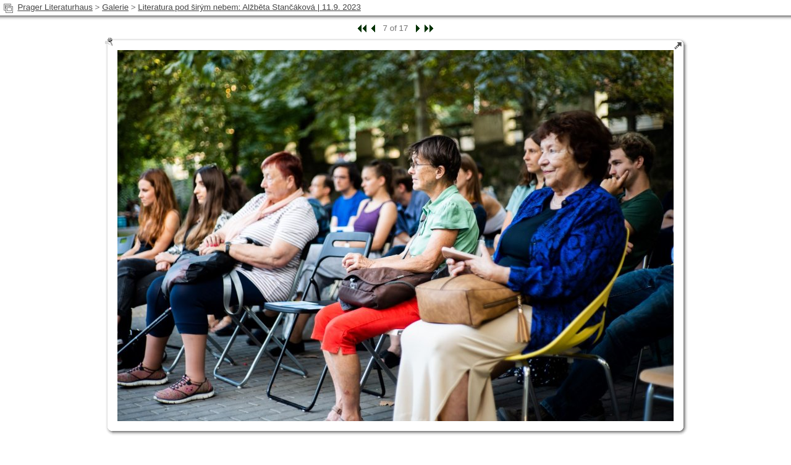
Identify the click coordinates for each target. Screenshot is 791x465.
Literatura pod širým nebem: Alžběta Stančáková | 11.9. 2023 (249, 7)
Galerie (115, 7)
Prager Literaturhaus (55, 7)
